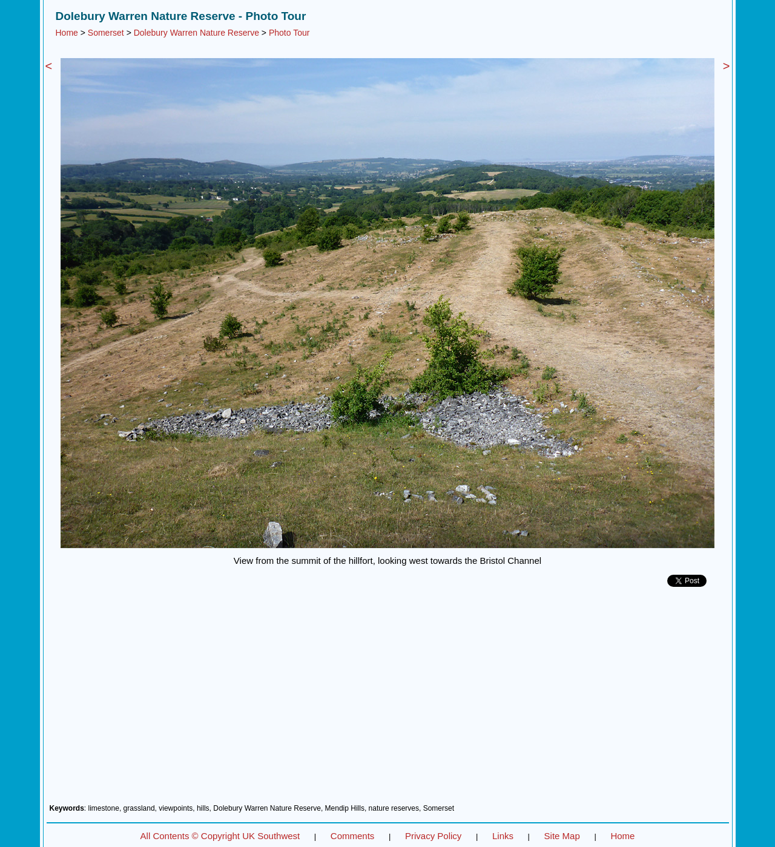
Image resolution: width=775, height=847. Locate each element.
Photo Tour (289, 33)
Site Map (562, 836)
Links (502, 836)
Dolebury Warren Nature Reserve (196, 33)
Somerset (106, 33)
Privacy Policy (433, 836)
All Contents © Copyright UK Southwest (220, 836)
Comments (353, 836)
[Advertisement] (388, 700)
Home (67, 33)
